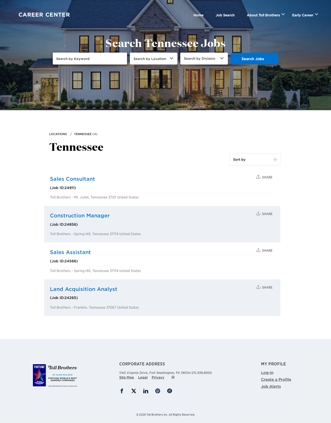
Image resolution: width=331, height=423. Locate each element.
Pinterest (157, 390)
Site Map (126, 377)
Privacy (158, 377)
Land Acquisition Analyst (83, 289)
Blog (169, 390)
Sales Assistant (70, 252)
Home (198, 15)
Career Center (44, 15)
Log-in (267, 372)
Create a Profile (276, 379)
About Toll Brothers (263, 15)
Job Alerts (271, 386)
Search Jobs (252, 58)
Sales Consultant (72, 179)
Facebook (121, 390)
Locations (58, 134)
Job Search (225, 15)
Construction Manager (80, 215)
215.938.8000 (202, 372)
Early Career (302, 15)
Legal (143, 377)
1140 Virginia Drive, (154, 372)
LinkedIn (145, 390)
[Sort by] (255, 160)
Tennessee (83, 134)
